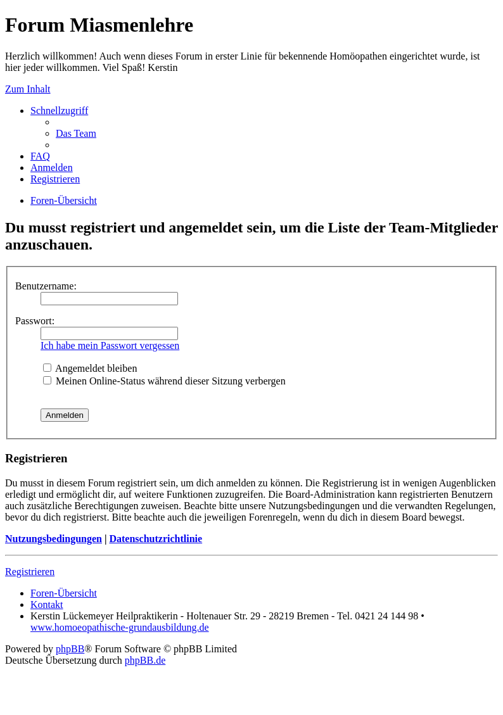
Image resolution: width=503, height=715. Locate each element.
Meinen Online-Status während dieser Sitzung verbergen (164, 381)
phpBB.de (145, 660)
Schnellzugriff (59, 110)
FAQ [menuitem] (40, 156)
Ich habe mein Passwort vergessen (110, 345)
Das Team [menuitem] (76, 133)
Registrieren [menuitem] (55, 179)
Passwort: (34, 320)
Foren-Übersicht (63, 593)
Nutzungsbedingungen (53, 538)
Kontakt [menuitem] (46, 604)
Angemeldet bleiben (90, 368)
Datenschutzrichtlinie (155, 538)
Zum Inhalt (28, 89)
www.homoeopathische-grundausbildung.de (119, 627)
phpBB (70, 648)
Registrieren (29, 571)
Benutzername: (46, 286)
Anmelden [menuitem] (51, 167)
